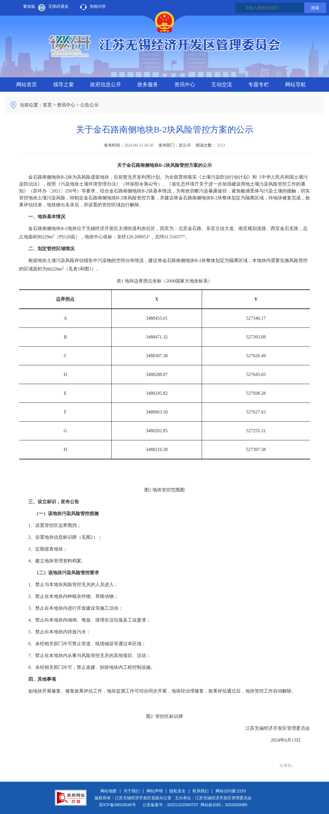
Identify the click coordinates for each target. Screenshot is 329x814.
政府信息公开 (105, 84)
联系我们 (200, 791)
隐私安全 (177, 791)
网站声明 (155, 791)
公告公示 (89, 104)
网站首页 (26, 84)
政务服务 (147, 84)
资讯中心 (184, 84)
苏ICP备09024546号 (117, 804)
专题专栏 (258, 84)
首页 (47, 104)
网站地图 (108, 791)
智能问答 (98, 6)
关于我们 (132, 791)
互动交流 (221, 84)
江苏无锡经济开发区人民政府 (164, 46)
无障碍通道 (58, 6)
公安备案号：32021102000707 (170, 804)
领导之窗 (63, 84)
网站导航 (295, 84)
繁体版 (29, 6)
